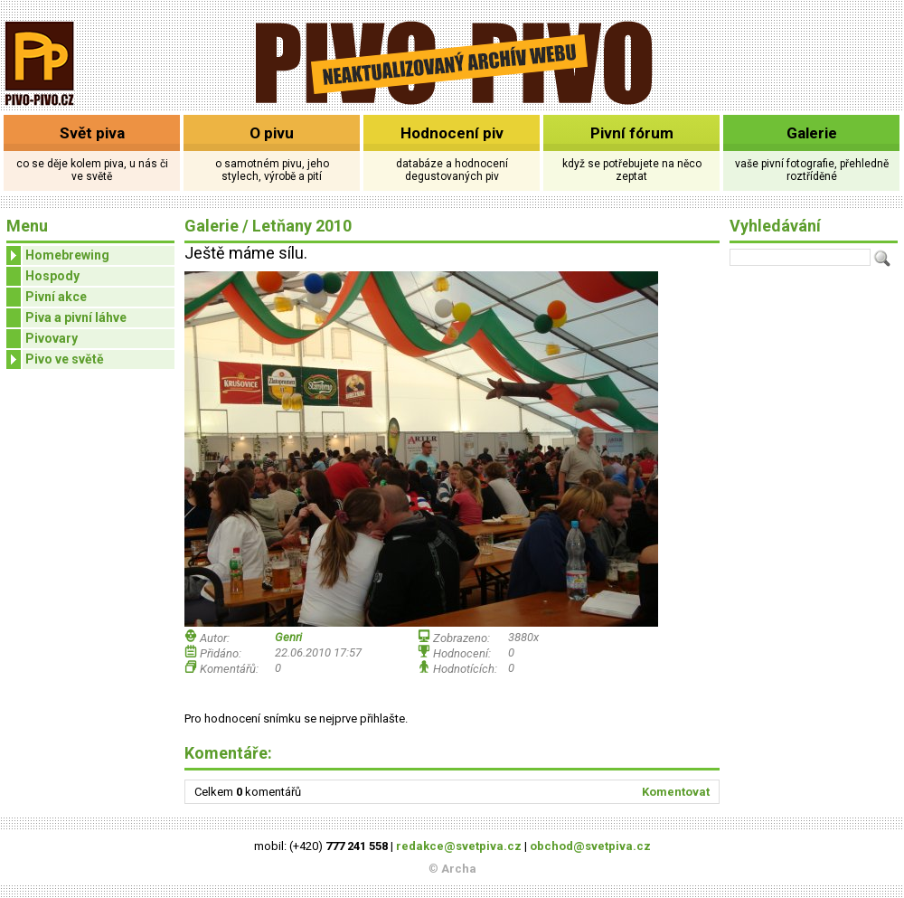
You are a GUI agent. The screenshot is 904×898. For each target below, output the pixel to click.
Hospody (52, 276)
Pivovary (51, 338)
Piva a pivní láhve (76, 317)
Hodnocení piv (452, 133)
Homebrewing (57, 255)
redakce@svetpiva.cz (459, 846)
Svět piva (92, 133)
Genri (288, 637)
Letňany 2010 (302, 225)
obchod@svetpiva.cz (590, 846)
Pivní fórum (631, 133)
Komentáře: (228, 752)
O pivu (272, 133)
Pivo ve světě (55, 359)
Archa (458, 868)
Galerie (811, 133)
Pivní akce (56, 296)
